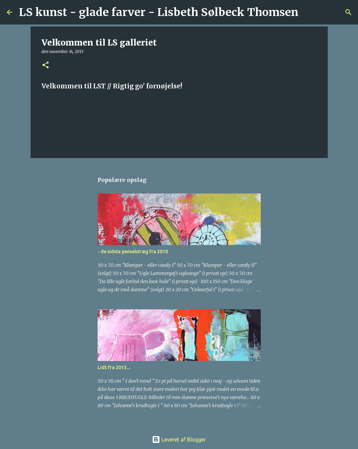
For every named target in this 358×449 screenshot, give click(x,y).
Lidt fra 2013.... (114, 367)
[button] (45, 65)
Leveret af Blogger (179, 439)
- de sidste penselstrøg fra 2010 (133, 251)
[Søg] (308, 12)
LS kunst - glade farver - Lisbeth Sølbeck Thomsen (159, 12)
